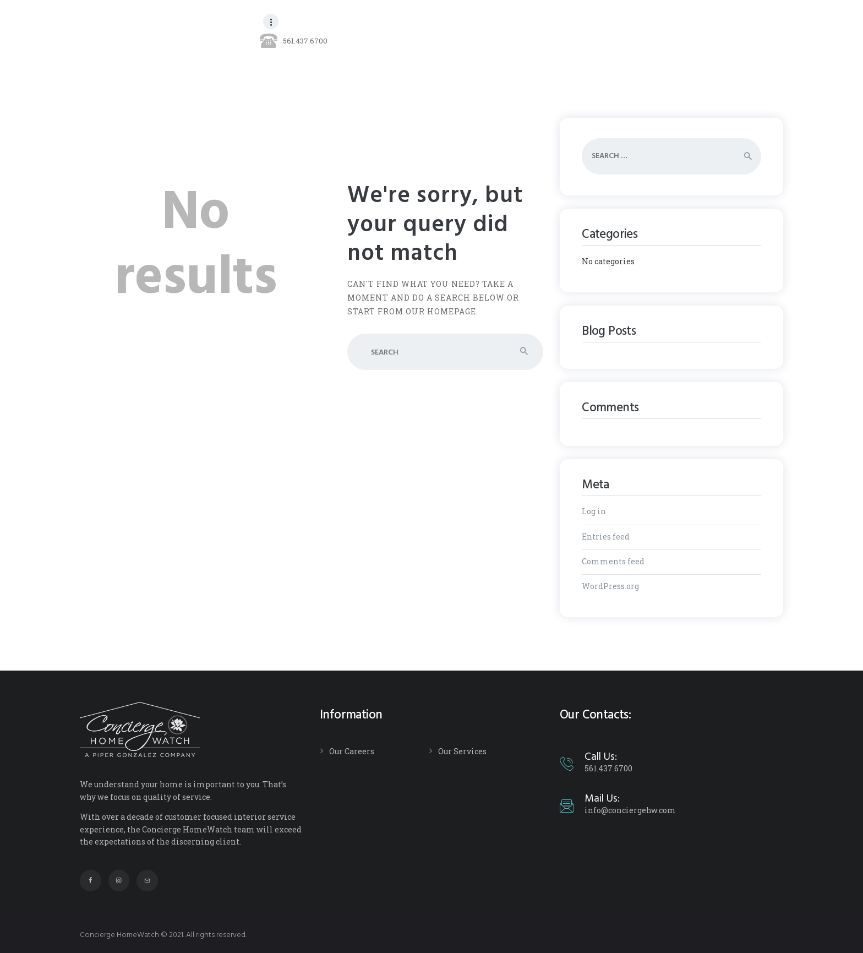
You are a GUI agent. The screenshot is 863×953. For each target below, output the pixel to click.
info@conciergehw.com (630, 810)
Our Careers (351, 751)
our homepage (441, 311)
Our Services (462, 751)
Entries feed (606, 536)
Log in (594, 511)
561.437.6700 (608, 768)
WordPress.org (610, 586)
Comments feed (613, 561)
